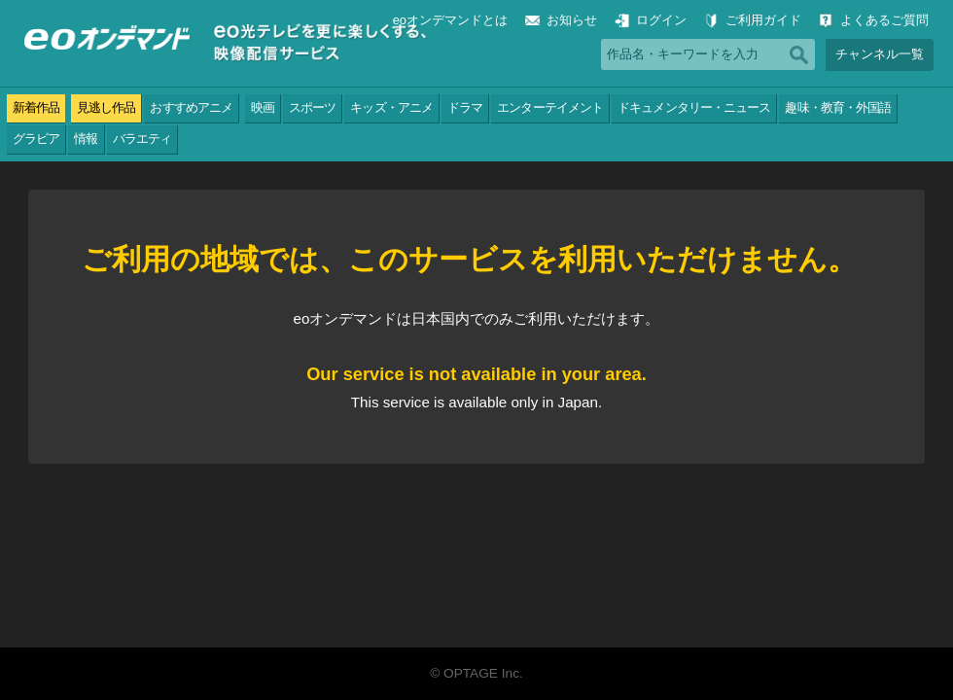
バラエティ (142, 138)
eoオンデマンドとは (450, 20)
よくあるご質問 (884, 20)
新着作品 (36, 107)
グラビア (36, 138)
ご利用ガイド (763, 20)
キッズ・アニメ (391, 107)
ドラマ (464, 107)
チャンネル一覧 (879, 54)
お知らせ (572, 20)
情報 (85, 138)
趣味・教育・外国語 (838, 107)
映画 (262, 107)
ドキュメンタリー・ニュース (694, 107)
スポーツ (312, 107)
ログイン (661, 20)
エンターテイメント (550, 107)
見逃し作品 (106, 107)
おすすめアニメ (191, 107)
